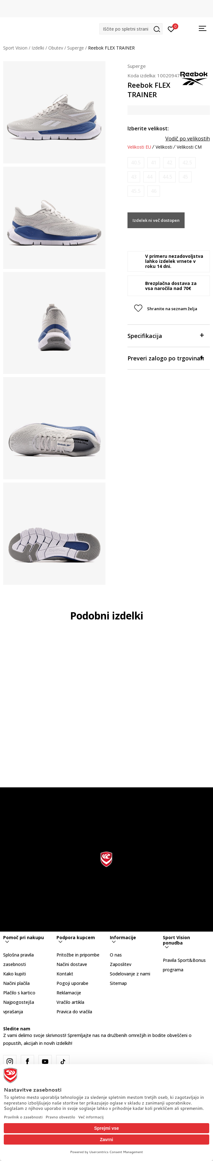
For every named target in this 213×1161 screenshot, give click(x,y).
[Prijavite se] (171, 28)
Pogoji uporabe (72, 983)
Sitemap (118, 983)
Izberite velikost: (148, 128)
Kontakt (64, 974)
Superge (75, 48)
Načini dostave (71, 964)
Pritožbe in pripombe (77, 955)
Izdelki (38, 48)
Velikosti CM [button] (189, 147)
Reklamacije (68, 993)
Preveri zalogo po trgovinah (165, 357)
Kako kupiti (14, 974)
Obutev (55, 48)
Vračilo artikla (70, 1002)
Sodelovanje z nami (130, 974)
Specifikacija (165, 335)
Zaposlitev (120, 964)
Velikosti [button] (164, 147)
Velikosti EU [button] (139, 147)
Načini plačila (16, 983)
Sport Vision (15, 48)
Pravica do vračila (74, 1012)
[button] (131, 28)
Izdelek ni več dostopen (156, 220)
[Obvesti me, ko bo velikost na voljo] (135, 162)
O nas (116, 955)
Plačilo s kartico (19, 993)
